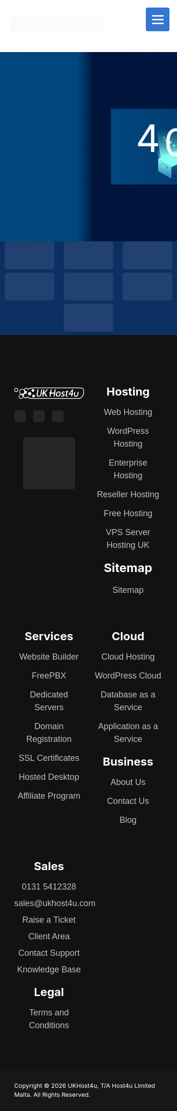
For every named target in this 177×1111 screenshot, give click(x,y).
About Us (127, 782)
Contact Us (128, 801)
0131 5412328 (49, 886)
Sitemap (127, 590)
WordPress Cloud (128, 675)
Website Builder (49, 656)
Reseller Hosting (128, 494)
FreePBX (49, 675)
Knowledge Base (49, 969)
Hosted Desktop (49, 777)
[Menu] (157, 19)
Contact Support (49, 953)
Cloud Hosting (128, 656)
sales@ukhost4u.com (54, 903)
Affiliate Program (48, 796)
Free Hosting (128, 513)
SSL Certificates (49, 758)
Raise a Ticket (49, 920)
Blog (127, 820)
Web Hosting (128, 412)
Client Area (49, 936)
